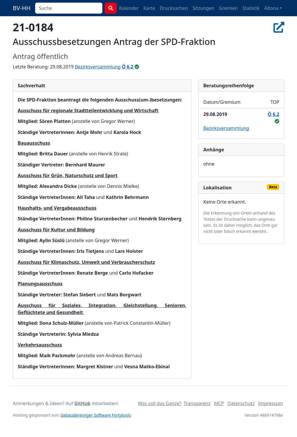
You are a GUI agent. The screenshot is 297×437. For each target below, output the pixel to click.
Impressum (270, 403)
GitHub (82, 403)
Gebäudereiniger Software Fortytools (96, 415)
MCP (219, 403)
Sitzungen (203, 8)
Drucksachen (174, 8)
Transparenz (197, 403)
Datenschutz (241, 403)
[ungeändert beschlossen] (137, 67)
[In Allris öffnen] (279, 27)
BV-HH (21, 8)
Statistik (251, 8)
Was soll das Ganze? (159, 403)
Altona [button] (271, 8)
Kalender (129, 8)
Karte (149, 8)
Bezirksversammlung (98, 67)
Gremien (228, 8)
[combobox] (68, 8)
